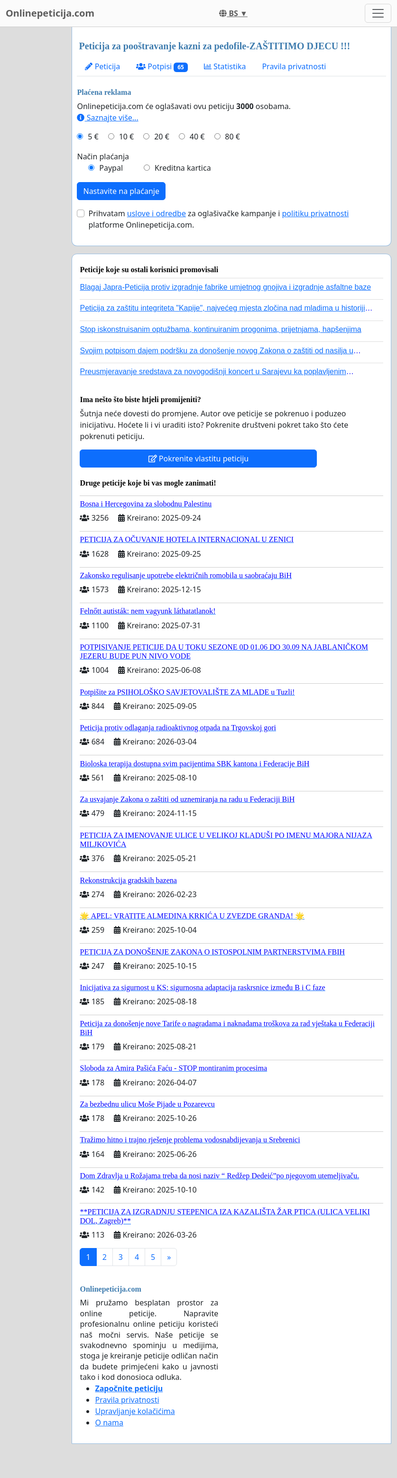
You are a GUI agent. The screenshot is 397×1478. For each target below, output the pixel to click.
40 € (197, 136)
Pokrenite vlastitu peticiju (198, 458)
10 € (126, 136)
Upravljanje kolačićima (135, 1411)
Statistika (225, 66)
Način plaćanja (103, 156)
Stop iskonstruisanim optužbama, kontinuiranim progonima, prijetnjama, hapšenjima (220, 329)
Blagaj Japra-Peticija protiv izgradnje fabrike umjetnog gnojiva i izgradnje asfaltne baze (225, 287)
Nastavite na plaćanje (121, 191)
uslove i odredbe (156, 213)
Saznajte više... (107, 117)
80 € (232, 136)
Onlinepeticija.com (50, 13)
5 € (93, 136)
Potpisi (162, 66)
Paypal (111, 168)
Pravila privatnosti (294, 66)
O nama (109, 1422)
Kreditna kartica (183, 168)
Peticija (102, 66)
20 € (161, 136)
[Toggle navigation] (378, 13)
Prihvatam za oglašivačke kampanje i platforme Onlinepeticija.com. (218, 219)
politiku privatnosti (315, 213)
